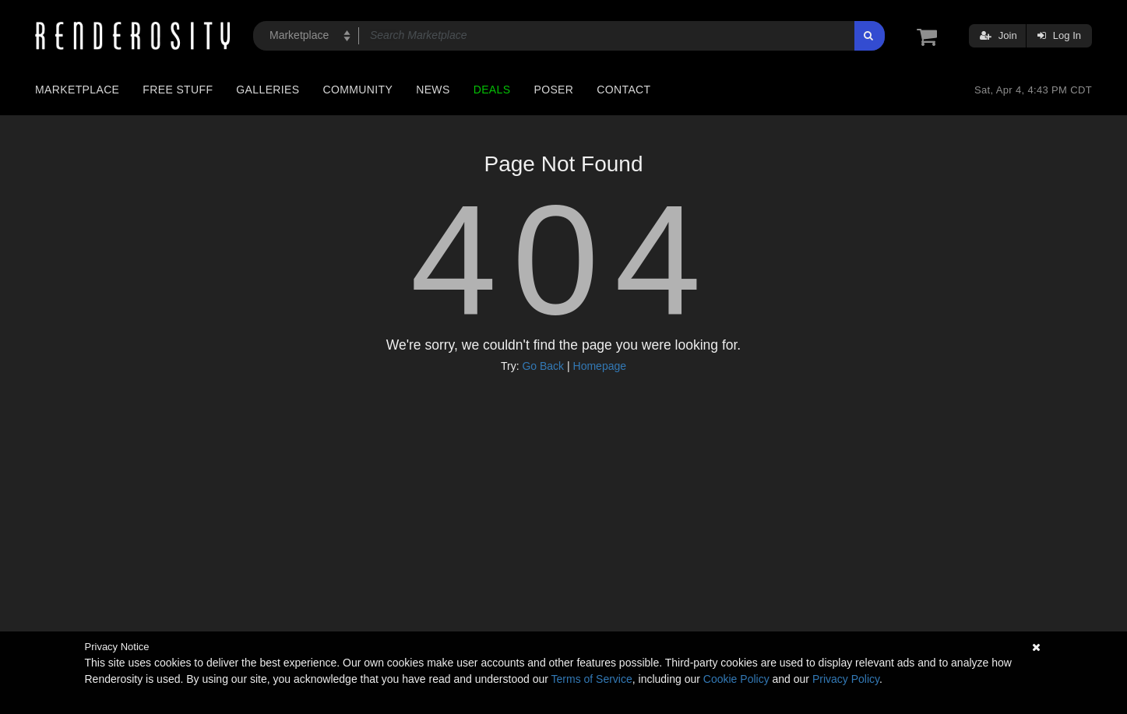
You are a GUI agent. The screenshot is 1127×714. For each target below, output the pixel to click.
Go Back (543, 366)
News (432, 89)
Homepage (600, 366)
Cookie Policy (736, 679)
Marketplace (77, 89)
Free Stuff (178, 89)
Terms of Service (591, 679)
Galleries (267, 89)
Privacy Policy (845, 679)
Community (358, 89)
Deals (492, 89)
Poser (553, 89)
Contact (623, 89)
